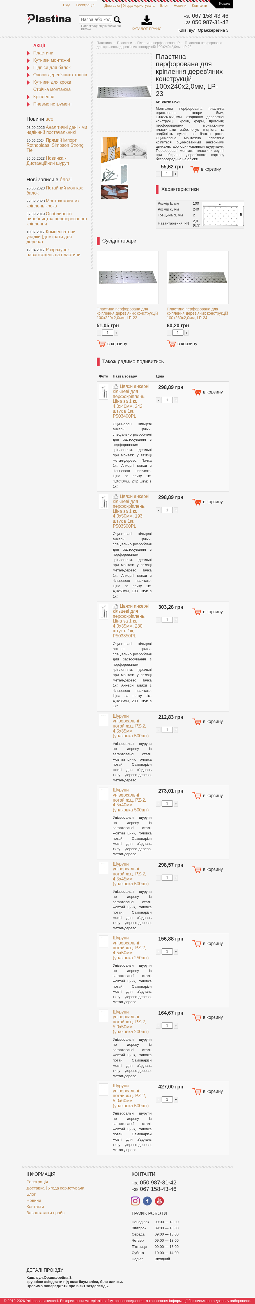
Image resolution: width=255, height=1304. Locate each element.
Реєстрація (85, 5)
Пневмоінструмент (49, 104)
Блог (164, 5)
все (49, 119)
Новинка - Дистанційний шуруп (48, 161)
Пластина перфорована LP (158, 43)
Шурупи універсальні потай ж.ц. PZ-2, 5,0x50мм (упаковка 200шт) (131, 1022)
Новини (180, 5)
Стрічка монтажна (52, 89)
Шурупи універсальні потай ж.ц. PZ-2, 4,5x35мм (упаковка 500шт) (131, 726)
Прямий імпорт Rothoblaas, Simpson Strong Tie (55, 145)
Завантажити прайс (46, 1212)
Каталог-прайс (147, 21)
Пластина (104, 43)
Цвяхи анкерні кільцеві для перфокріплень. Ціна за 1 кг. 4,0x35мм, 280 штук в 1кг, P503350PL (131, 621)
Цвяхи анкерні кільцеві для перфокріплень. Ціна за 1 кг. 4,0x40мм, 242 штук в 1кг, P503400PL (131, 401)
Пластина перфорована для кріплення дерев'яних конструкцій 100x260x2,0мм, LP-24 (197, 313)
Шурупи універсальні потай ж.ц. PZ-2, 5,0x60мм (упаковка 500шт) (131, 1095)
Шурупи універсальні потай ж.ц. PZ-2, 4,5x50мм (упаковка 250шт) (131, 947)
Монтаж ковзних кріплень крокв (53, 203)
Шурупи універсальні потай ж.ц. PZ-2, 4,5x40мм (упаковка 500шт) (131, 800)
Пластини (40, 53)
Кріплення (40, 96)
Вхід (66, 5)
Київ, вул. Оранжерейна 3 (203, 30)
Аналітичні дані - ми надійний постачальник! (57, 130)
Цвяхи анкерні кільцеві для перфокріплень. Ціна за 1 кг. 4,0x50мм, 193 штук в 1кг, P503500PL (131, 511)
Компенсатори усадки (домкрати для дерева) (51, 236)
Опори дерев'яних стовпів (57, 74)
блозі (66, 179)
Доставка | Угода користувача (130, 5)
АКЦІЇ (39, 45)
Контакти (199, 5)
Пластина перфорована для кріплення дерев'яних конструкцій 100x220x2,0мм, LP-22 (127, 313)
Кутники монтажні (48, 60)
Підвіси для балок (49, 67)
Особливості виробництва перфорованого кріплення (57, 218)
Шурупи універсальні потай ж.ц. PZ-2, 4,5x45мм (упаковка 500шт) (131, 874)
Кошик (224, 3)
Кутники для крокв (49, 82)
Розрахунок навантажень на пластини (54, 252)
